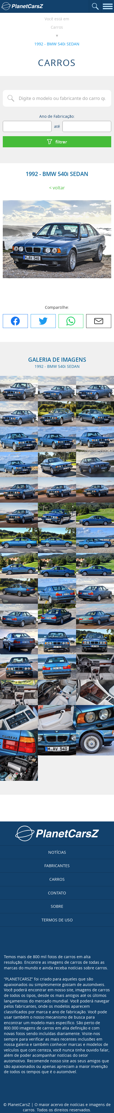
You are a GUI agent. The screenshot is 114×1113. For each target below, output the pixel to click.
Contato (57, 893)
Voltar (59, 188)
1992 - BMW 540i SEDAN (56, 44)
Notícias (57, 852)
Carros (57, 27)
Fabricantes (57, 865)
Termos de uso (57, 920)
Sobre (57, 906)
